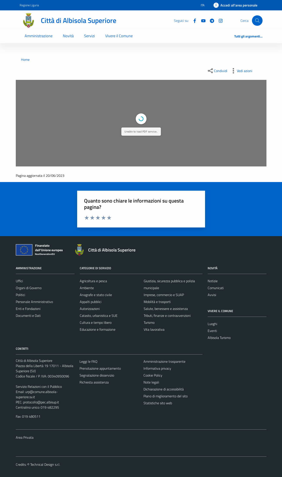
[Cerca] (257, 20)
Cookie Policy (152, 375)
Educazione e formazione (97, 329)
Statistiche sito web (157, 403)
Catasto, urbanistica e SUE (99, 315)
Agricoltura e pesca (93, 281)
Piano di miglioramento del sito (165, 396)
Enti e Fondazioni (28, 308)
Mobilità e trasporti (157, 301)
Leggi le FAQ (88, 361)
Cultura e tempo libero (96, 322)
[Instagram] (219, 20)
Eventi (212, 330)
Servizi (89, 36)
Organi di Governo (28, 287)
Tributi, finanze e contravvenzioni (167, 315)
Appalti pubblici (90, 301)
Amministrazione (39, 36)
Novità (68, 36)
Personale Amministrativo (34, 301)
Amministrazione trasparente (164, 361)
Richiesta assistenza (94, 382)
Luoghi (212, 323)
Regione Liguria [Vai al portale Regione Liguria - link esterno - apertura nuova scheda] (29, 5)
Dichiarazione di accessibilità (163, 389)
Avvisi (212, 294)
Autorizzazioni (90, 308)
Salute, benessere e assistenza (166, 308)
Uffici (19, 281)
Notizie (213, 281)
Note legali (151, 382)
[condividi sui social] (217, 70)
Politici (20, 294)
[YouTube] (201, 20)
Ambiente (87, 287)
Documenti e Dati (28, 315)
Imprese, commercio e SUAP (164, 294)
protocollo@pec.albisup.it (41, 402)
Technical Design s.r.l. (45, 464)
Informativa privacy (157, 368)
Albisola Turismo (219, 337)
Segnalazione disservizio (97, 375)
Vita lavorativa (154, 329)
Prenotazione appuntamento (100, 368)
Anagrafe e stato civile (96, 294)
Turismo (149, 322)
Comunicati (216, 287)
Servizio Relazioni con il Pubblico (39, 386)
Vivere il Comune (119, 36)
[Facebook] (193, 20)
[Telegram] (210, 20)
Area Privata (24, 437)
